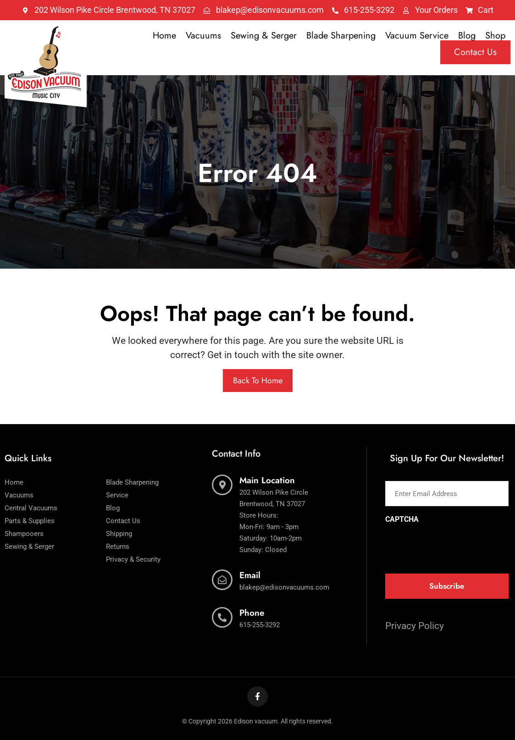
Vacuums (203, 35)
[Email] (222, 579)
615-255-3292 (259, 625)
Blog (467, 35)
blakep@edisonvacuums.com (284, 587)
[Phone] (222, 617)
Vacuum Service (417, 35)
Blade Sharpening (341, 35)
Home (164, 35)
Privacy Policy (414, 625)
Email (249, 575)
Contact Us (475, 52)
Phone (252, 613)
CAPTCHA (402, 519)
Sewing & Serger (264, 35)
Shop (495, 35)
